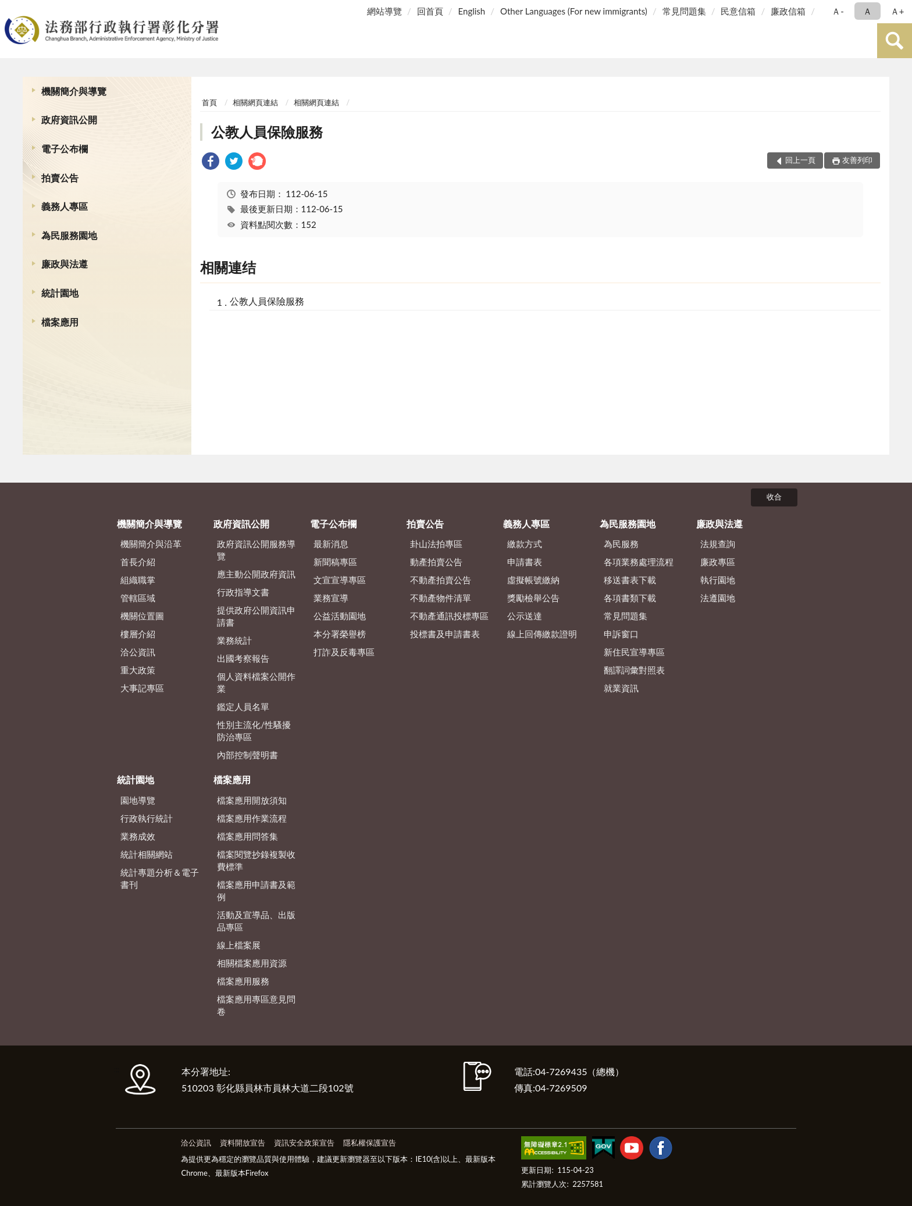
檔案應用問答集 (247, 836)
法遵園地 (717, 598)
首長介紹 (137, 561)
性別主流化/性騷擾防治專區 (254, 730)
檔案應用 (60, 321)
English (472, 11)
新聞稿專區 (335, 561)
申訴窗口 (621, 634)
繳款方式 (524, 543)
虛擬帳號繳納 (533, 580)
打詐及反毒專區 (344, 652)
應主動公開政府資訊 (256, 574)
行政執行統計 (146, 818)
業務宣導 (331, 598)
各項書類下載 (630, 598)
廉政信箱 (788, 11)
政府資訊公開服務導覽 (256, 549)
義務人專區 (64, 206)
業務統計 (234, 640)
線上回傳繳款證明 (542, 634)
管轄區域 (137, 598)
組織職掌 (137, 580)
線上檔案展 (239, 945)
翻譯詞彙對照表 (634, 670)
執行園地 (717, 580)
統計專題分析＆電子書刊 (159, 878)
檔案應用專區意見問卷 (256, 1005)
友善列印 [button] (857, 160)
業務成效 (137, 836)
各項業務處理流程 (639, 561)
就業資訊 (621, 688)
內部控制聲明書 (247, 755)
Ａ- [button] (838, 11)
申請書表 (524, 561)
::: (11, 10)
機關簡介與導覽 (73, 91)
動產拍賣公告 (436, 561)
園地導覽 (137, 800)
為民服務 (621, 543)
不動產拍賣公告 (440, 580)
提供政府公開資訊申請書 (256, 616)
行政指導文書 (243, 592)
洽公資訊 (137, 652)
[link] (210, 162)
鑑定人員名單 (243, 706)
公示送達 (524, 616)
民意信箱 (738, 11)
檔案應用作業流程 (252, 818)
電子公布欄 (64, 148)
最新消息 (331, 543)
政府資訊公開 (69, 119)
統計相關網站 (146, 854)
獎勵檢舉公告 (533, 598)
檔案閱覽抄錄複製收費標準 (256, 860)
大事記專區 (142, 688)
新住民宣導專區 (634, 652)
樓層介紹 (137, 634)
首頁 (209, 102)
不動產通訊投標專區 (449, 616)
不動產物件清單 (440, 598)
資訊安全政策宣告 (304, 1142)
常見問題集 (684, 11)
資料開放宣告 (242, 1142)
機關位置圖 (142, 616)
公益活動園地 (340, 616)
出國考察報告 (243, 658)
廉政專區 (717, 561)
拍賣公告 (60, 177)
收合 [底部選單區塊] (774, 496)
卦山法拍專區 (436, 543)
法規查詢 (717, 543)
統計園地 (60, 292)
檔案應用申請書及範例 (256, 890)
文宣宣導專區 (340, 580)
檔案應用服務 (243, 981)
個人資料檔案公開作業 (256, 682)
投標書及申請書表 (445, 634)
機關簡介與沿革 (150, 543)
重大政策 (137, 670)
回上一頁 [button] (800, 160)
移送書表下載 (630, 580)
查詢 (894, 40)
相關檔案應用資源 (252, 963)
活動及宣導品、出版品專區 (256, 920)
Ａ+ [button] (897, 11)
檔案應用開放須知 (252, 800)
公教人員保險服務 (267, 131)
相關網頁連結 (255, 102)
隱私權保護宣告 (369, 1142)
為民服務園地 (69, 235)
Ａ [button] (867, 11)
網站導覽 (384, 11)
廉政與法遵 (64, 263)
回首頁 (430, 11)
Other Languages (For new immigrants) (573, 11)
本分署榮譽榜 (340, 634)
